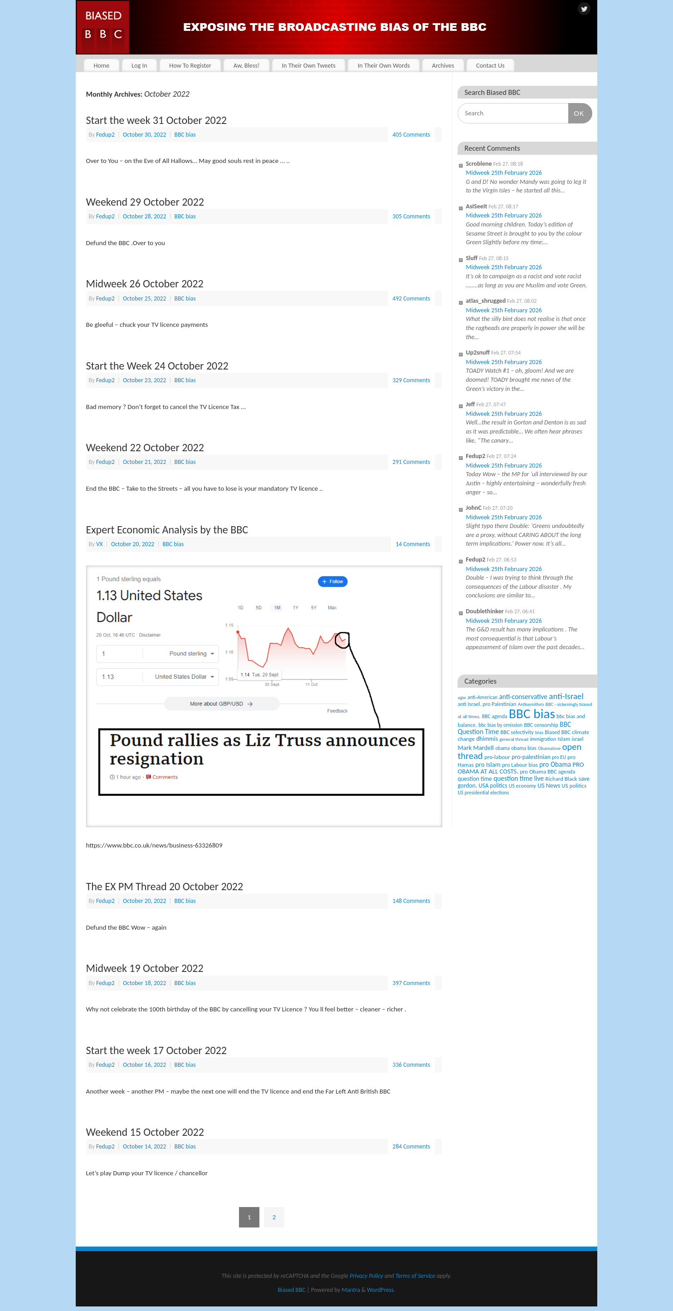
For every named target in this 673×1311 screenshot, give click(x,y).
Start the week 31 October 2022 (156, 120)
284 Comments (411, 1146)
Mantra (350, 1290)
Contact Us (490, 65)
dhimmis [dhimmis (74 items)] (487, 739)
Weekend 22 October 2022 (145, 447)
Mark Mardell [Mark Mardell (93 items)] (476, 748)
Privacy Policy (366, 1276)
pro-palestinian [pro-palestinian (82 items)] (531, 757)
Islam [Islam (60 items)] (563, 738)
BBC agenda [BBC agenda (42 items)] (494, 716)
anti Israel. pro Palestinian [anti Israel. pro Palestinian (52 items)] (487, 703)
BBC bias (185, 134)
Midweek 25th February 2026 (504, 173)
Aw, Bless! (247, 65)
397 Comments (411, 983)
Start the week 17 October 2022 (156, 1050)
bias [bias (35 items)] (539, 732)
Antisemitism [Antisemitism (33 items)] (531, 704)
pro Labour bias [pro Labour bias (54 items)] (520, 764)
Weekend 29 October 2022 (145, 201)
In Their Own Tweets (308, 65)
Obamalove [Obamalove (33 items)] (549, 748)
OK (576, 113)
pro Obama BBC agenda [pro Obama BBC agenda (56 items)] (547, 771)
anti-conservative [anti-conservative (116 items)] (523, 696)
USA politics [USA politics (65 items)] (492, 785)
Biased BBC (292, 1290)
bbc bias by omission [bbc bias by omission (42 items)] (500, 725)
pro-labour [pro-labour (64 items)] (497, 757)
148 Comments (411, 901)
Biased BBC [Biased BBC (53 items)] (557, 732)
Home (101, 65)
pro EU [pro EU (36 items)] (559, 757)
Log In (139, 65)
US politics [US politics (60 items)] (574, 785)
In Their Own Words (384, 65)
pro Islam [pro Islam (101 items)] (488, 764)
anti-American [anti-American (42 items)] (483, 697)
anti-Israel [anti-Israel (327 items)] (566, 696)
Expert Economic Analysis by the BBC (167, 529)
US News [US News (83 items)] (548, 785)
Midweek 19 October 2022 (145, 968)
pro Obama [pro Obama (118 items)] (555, 764)
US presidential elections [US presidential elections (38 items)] (483, 792)
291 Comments (411, 462)
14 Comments (412, 544)
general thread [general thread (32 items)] (513, 739)
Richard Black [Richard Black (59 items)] (561, 778)
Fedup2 (105, 134)
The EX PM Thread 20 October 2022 (165, 886)
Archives (443, 65)
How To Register (190, 65)
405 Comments (411, 134)
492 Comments (411, 298)
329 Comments (411, 380)
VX (99, 544)
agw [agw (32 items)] (462, 697)
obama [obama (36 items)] (502, 748)
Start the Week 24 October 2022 (157, 365)
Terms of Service (415, 1276)
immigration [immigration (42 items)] (543, 739)
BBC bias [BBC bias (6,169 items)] (532, 713)
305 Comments (411, 216)
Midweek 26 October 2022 (145, 283)
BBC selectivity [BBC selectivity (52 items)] (516, 732)
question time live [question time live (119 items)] (518, 778)
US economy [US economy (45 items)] (522, 786)
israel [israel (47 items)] (578, 739)
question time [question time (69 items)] (475, 779)
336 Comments (411, 1065)
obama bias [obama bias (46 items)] (523, 748)
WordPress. (381, 1290)
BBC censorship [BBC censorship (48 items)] (541, 724)
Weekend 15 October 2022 (145, 1131)
